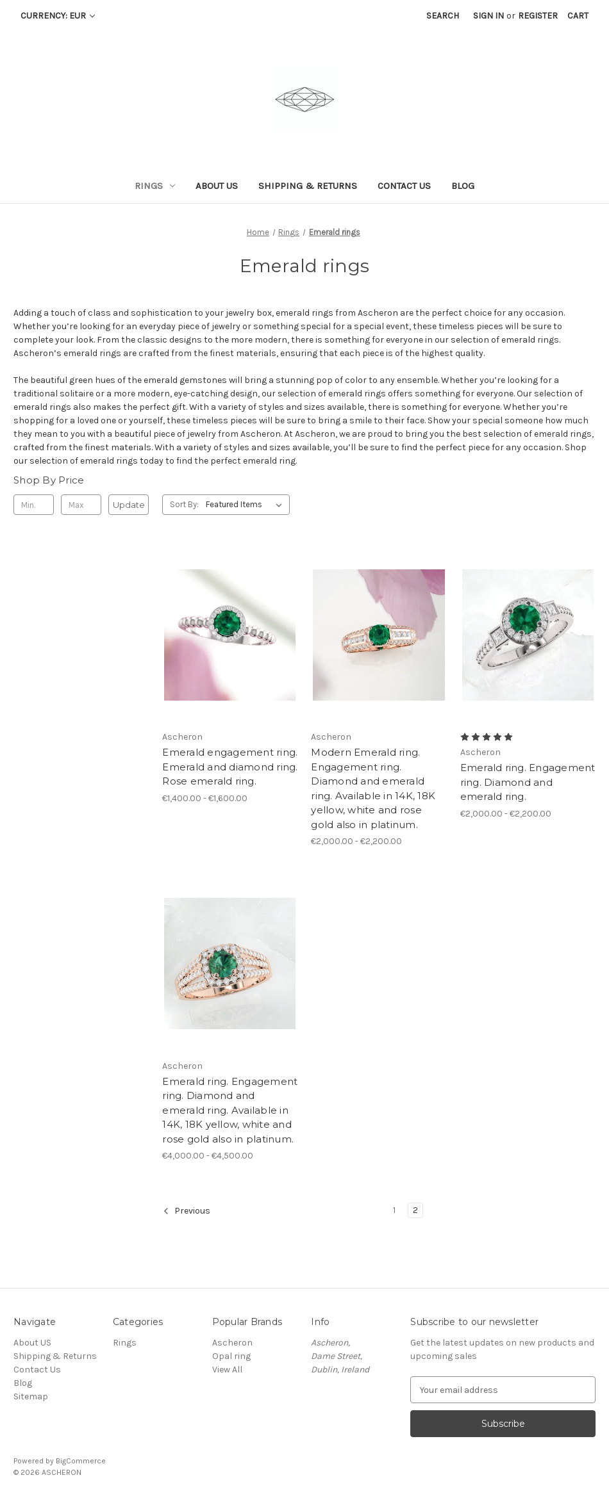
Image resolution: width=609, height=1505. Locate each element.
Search (442, 15)
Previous (186, 1211)
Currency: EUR (58, 15)
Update (129, 505)
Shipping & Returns (307, 185)
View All (227, 1369)
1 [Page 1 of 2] (394, 1210)
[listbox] (246, 504)
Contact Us (404, 185)
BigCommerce (81, 1460)
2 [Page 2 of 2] (415, 1210)
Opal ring (231, 1356)
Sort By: (184, 504)
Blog (462, 185)
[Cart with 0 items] (578, 15)
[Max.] (81, 504)
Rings (155, 185)
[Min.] (33, 504)
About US (217, 185)
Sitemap (30, 1396)
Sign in (488, 15)
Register (538, 15)
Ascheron (232, 1342)
